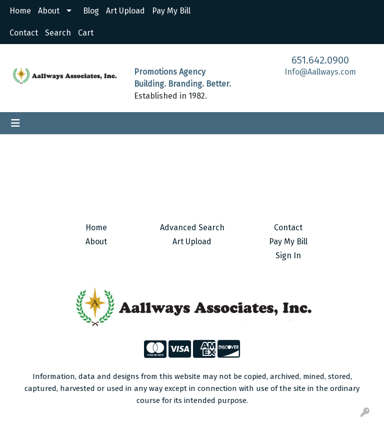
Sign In (288, 255)
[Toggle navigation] (15, 123)
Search (58, 33)
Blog (91, 11)
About (49, 11)
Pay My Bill (171, 11)
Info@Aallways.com (320, 72)
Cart (86, 33)
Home (20, 11)
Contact (24, 33)
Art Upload (125, 11)
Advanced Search (192, 227)
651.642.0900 (320, 60)
